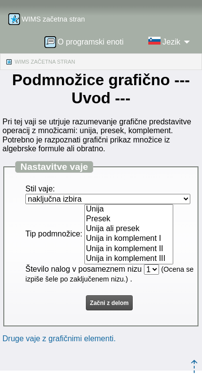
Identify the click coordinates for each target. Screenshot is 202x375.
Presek (129, 219)
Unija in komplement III (129, 259)
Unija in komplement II (129, 249)
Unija (129, 209)
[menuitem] (87, 41)
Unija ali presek (129, 229)
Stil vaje (39, 189)
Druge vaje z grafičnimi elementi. (59, 338)
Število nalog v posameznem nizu (83, 269)
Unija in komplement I (129, 239)
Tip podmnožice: (53, 234)
